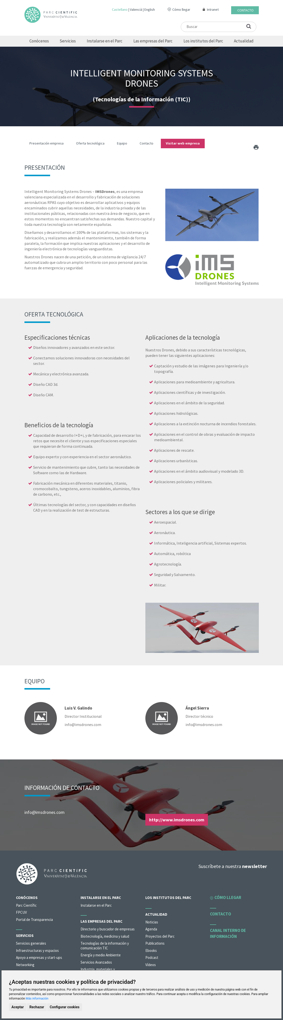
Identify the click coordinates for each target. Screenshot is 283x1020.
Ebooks (151, 950)
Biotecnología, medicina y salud (105, 936)
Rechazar (36, 1007)
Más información (37, 998)
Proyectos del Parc (160, 936)
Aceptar (17, 1007)
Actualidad (244, 41)
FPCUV (21, 912)
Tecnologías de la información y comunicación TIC (105, 945)
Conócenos (39, 41)
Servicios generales (31, 943)
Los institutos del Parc (203, 41)
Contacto (245, 10)
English (149, 9)
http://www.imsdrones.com (176, 820)
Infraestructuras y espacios (37, 950)
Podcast (151, 957)
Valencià (136, 9)
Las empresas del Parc (153, 41)
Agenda (151, 929)
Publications (155, 943)
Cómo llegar (181, 9)
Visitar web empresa (183, 143)
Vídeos (150, 964)
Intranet (213, 9)
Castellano (120, 9)
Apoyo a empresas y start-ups (39, 957)
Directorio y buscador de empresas (108, 929)
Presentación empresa (46, 143)
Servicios (68, 41)
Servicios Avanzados (96, 962)
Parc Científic (26, 905)
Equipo (122, 143)
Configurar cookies (64, 1007)
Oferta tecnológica (90, 143)
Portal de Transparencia (34, 919)
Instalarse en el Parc (104, 41)
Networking (25, 964)
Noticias (151, 922)
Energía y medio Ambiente (101, 955)
